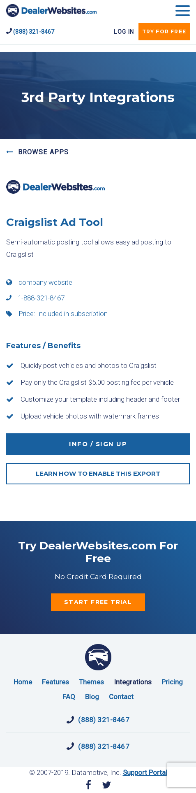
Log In (124, 31)
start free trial (98, 602)
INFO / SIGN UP (98, 444)
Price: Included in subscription (57, 313)
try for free (164, 31)
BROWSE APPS (37, 152)
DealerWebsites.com (51, 10)
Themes (91, 682)
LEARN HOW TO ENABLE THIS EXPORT (98, 473)
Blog (92, 697)
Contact (121, 697)
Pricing (172, 682)
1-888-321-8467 (35, 298)
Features (55, 682)
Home (23, 682)
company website (39, 282)
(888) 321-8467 (30, 31)
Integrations (133, 682)
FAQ (68, 697)
